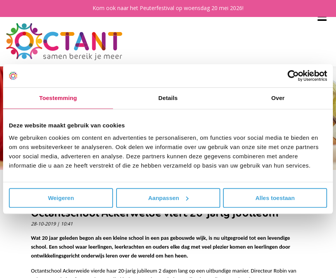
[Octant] (64, 41)
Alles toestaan (275, 198)
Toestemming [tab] (58, 98)
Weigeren (61, 198)
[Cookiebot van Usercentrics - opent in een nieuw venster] (293, 75)
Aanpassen (168, 198)
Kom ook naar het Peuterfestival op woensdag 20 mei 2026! (168, 8)
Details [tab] (168, 98)
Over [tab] (278, 98)
